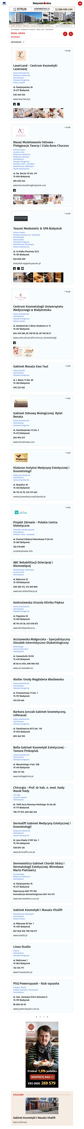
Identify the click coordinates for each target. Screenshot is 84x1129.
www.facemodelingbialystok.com (29, 185)
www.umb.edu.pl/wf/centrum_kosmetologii (35, 337)
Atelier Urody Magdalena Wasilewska (38, 679)
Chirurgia (16, 795)
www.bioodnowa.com (23, 442)
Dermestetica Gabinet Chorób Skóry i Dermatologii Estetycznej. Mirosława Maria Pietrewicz (38, 867)
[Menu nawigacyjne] (80, 3)
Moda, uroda (40, 29)
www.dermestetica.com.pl (26, 898)
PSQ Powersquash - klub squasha (36, 983)
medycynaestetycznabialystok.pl (29, 496)
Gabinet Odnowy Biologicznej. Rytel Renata (37, 415)
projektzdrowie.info (23, 551)
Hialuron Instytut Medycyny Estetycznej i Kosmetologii (41, 469)
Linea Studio (22, 947)
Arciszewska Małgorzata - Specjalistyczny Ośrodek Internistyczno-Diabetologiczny (41, 641)
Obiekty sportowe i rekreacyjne (25, 990)
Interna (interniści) (20, 649)
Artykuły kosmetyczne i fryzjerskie (26, 235)
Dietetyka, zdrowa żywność (23, 530)
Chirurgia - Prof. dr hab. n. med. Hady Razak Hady (38, 789)
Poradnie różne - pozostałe (23, 164)
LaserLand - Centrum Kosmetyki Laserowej (35, 67)
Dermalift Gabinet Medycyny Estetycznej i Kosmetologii (42, 825)
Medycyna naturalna (21, 157)
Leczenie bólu (18, 152)
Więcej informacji (20, 1122)
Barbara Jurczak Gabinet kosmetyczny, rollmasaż (39, 713)
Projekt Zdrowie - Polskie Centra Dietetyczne (35, 524)
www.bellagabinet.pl (23, 776)
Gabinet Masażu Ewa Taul (30, 366)
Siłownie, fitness (19, 987)
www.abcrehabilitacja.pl (25, 591)
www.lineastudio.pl (22, 972)
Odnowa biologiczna (21, 80)
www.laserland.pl (21, 99)
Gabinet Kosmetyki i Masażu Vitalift (37, 910)
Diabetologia (18, 647)
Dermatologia (18, 237)
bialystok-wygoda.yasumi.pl (27, 263)
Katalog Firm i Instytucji (28, 29)
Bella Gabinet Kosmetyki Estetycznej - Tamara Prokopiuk (39, 749)
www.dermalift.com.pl (24, 852)
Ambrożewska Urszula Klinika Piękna (38, 602)
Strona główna (15, 29)
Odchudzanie (49, 29)
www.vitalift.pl (20, 935)
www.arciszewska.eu (23, 668)
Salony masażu (19, 83)
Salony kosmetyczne (21, 73)
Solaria (16, 951)
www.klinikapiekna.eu (24, 628)
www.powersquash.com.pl (26, 1009)
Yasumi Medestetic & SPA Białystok (37, 228)
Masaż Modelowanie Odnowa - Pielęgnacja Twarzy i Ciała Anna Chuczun (41, 144)
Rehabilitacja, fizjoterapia (23, 166)
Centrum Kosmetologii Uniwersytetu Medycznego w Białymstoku (38, 308)
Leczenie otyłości (20, 797)
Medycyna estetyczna (21, 75)
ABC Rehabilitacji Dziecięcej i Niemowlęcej (33, 564)
